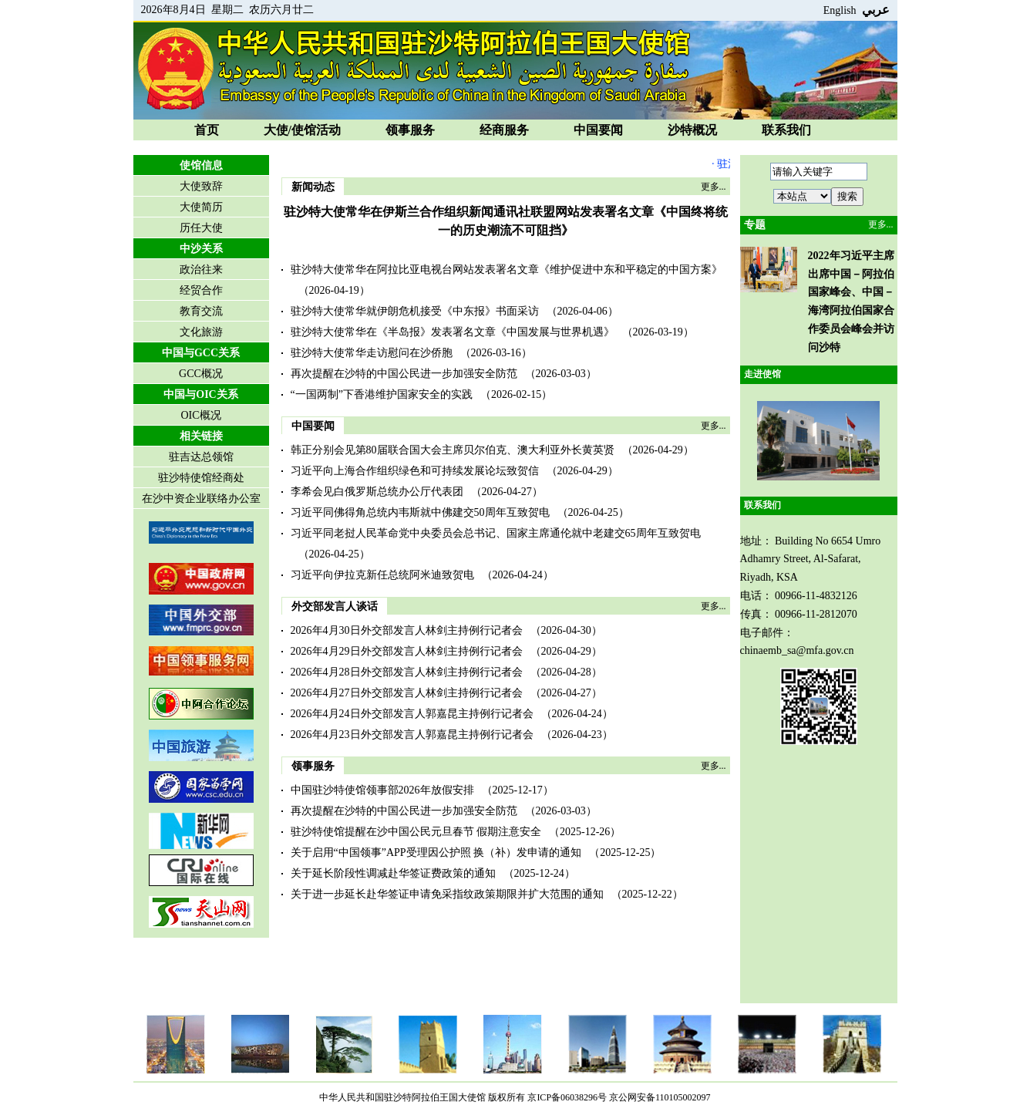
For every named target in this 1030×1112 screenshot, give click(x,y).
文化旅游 (201, 332)
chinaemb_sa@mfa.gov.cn (797, 650)
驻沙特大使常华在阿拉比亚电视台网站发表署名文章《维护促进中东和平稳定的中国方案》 (506, 269)
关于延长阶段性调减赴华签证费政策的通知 (393, 873)
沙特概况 (692, 129)
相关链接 (201, 436)
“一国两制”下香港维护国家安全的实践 (382, 394)
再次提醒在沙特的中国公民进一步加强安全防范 (404, 373)
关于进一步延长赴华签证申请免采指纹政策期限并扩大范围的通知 (447, 894)
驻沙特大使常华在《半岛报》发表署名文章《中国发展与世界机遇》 (452, 332)
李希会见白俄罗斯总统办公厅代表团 (377, 491)
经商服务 (504, 129)
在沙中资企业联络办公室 (201, 498)
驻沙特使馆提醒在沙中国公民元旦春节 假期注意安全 (416, 831)
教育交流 (201, 311)
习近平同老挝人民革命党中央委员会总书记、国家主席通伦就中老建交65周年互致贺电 (496, 533)
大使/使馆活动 (302, 129)
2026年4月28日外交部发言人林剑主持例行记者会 (407, 672)
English (840, 10)
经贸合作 (201, 290)
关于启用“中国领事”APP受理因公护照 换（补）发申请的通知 (436, 852)
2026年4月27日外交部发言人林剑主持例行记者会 (407, 693)
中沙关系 (201, 248)
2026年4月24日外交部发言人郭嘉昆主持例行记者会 (412, 713)
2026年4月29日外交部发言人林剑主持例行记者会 (407, 651)
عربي (876, 9)
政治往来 (201, 269)
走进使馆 (762, 374)
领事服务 (410, 129)
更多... (713, 186)
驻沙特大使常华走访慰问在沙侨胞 (372, 353)
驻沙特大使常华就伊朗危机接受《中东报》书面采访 (415, 311)
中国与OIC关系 (200, 394)
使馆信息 (201, 165)
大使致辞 (201, 186)
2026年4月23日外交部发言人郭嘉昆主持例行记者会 (412, 734)
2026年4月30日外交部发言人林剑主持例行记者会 (407, 630)
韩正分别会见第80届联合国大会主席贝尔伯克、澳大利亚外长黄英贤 (452, 450)
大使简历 (201, 207)
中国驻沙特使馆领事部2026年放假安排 (382, 790)
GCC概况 (201, 373)
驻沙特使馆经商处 (201, 478)
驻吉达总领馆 (201, 457)
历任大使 (201, 228)
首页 (206, 129)
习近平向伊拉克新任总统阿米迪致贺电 (382, 575)
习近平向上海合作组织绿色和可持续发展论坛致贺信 (415, 471)
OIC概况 (200, 415)
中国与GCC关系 (201, 353)
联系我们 (786, 129)
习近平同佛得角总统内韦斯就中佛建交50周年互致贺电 (420, 512)
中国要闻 (598, 129)
